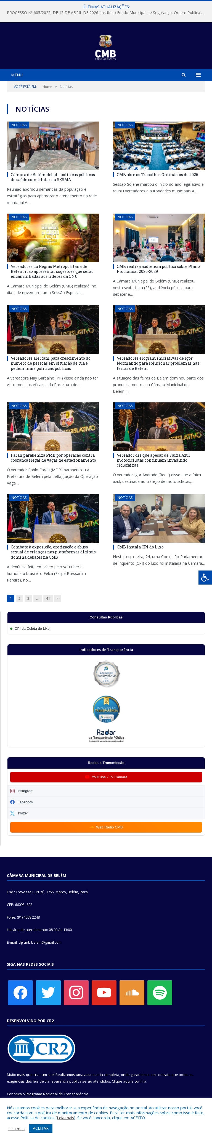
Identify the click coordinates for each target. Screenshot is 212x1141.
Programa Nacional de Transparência (57, 1093)
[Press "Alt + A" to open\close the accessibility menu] (205, 577)
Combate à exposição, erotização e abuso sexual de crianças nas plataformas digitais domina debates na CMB (53, 551)
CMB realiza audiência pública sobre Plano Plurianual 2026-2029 (158, 269)
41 (48, 598)
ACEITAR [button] (41, 1128)
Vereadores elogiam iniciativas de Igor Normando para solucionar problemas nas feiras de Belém (158, 363)
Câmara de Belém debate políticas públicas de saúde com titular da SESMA (53, 177)
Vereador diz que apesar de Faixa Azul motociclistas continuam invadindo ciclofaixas (153, 460)
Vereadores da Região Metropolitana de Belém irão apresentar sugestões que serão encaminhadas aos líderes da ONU (52, 271)
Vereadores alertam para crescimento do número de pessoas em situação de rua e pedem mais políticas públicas (51, 363)
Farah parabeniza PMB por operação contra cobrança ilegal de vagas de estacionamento (53, 458)
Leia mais (65, 1117)
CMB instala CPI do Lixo (140, 547)
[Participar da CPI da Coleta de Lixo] (106, 628)
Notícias (19, 125)
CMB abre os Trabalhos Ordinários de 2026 (157, 174)
